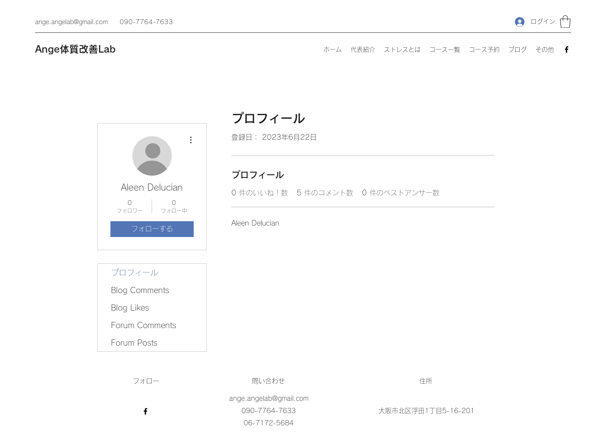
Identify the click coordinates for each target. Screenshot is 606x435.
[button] (565, 21)
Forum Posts (134, 343)
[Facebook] (566, 49)
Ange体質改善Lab (75, 49)
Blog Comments (140, 290)
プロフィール (134, 272)
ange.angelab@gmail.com (71, 22)
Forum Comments (143, 325)
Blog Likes (130, 307)
